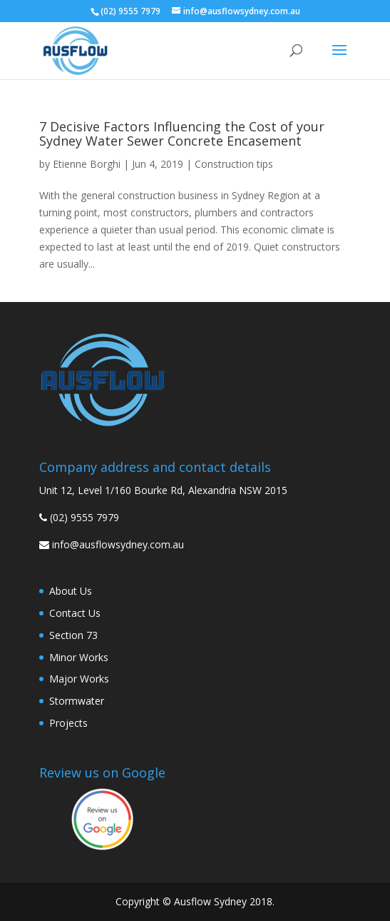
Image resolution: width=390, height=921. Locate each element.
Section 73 (73, 635)
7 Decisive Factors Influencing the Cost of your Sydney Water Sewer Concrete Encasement (181, 133)
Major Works (79, 678)
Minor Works (78, 657)
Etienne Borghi (86, 164)
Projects (68, 723)
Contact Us (75, 613)
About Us (70, 591)
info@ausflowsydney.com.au (118, 544)
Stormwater (76, 701)
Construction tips (234, 164)
